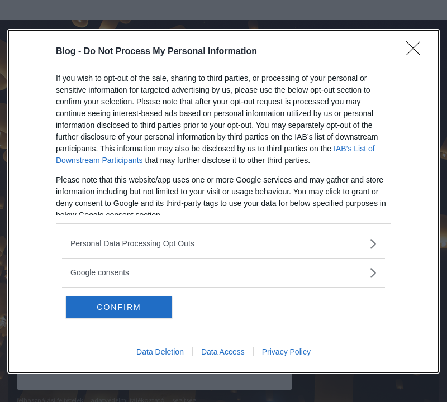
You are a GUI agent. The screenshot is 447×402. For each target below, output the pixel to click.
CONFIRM (119, 307)
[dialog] (223, 201)
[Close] (416, 52)
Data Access (223, 351)
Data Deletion (160, 351)
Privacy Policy (286, 351)
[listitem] (223, 244)
